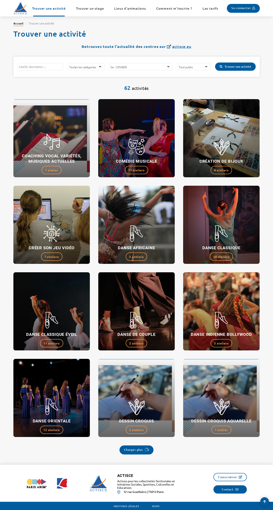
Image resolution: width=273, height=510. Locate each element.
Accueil (18, 23)
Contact (227, 489)
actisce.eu (181, 46)
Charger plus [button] (133, 450)
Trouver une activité (238, 66)
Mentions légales (126, 506)
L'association (227, 477)
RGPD (155, 506)
